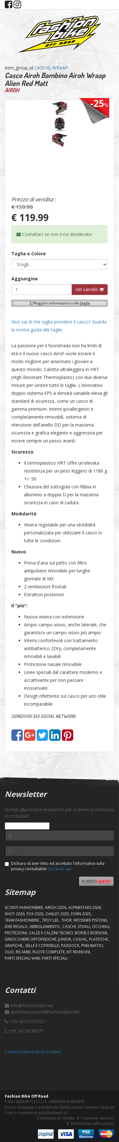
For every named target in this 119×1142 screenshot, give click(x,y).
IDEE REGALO (16, 926)
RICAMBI (23, 952)
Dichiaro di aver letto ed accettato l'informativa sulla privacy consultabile (54, 866)
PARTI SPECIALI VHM (22, 958)
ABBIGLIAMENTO (45, 926)
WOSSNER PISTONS (90, 920)
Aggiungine (24, 279)
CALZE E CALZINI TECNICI (51, 933)
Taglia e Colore (28, 254)
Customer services (97, 1118)
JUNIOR (64, 939)
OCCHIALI (101, 926)
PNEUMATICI (92, 945)
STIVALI (84, 926)
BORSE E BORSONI (91, 933)
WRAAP (60, 68)
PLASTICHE (98, 939)
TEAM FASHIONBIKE (22, 920)
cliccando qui (59, 868)
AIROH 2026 (55, 907)
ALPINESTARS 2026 (84, 907)
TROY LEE (50, 920)
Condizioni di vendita (56, 1118)
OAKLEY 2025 (57, 914)
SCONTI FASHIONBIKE (24, 907)
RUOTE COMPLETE (49, 952)
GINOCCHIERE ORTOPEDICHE (30, 939)
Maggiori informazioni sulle (59, 303)
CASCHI (42, 68)
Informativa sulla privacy (92, 1123)
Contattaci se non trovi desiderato (54, 234)
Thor (66, 920)
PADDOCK (70, 945)
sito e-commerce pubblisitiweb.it (36, 1112)
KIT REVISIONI (78, 952)
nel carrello (90, 289)
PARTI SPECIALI (55, 958)
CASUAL (80, 939)
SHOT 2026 (15, 914)
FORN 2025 (81, 914)
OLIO (9, 952)
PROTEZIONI (16, 933)
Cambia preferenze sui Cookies (33, 1051)
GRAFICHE (14, 945)
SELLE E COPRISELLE (42, 945)
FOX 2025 (35, 914)
